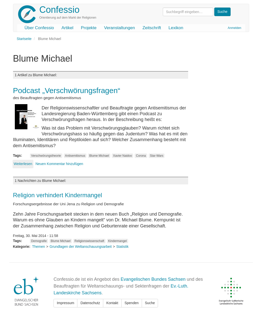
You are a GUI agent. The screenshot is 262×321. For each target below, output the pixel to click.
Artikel (67, 27)
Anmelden (234, 28)
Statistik (122, 247)
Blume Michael (99, 155)
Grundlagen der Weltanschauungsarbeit (80, 247)
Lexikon (176, 27)
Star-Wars (157, 155)
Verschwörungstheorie (46, 155)
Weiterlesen (23, 164)
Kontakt (112, 303)
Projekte (88, 27)
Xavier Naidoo (122, 155)
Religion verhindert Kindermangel (57, 195)
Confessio (59, 10)
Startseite (24, 39)
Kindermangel (117, 241)
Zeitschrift (151, 27)
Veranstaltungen (119, 27)
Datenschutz (90, 303)
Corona (141, 155)
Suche (150, 303)
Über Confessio (39, 27)
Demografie (39, 241)
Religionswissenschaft (89, 241)
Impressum (65, 303)
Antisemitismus (75, 155)
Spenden (132, 303)
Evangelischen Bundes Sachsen (153, 279)
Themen (38, 247)
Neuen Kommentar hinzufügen (59, 164)
